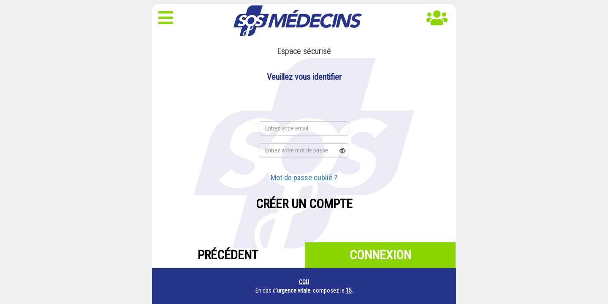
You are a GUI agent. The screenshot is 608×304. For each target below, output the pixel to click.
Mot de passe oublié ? (304, 177)
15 (349, 290)
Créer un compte (304, 203)
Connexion (380, 254)
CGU (304, 282)
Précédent (228, 254)
